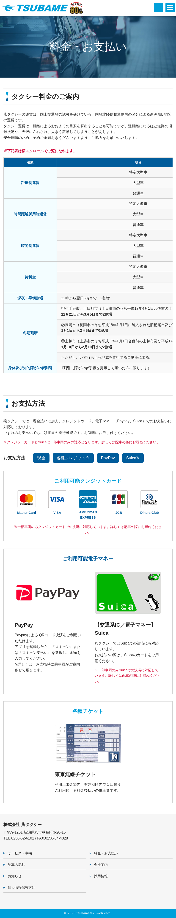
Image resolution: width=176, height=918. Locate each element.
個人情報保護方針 (21, 887)
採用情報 (101, 876)
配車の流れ (16, 865)
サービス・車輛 (20, 853)
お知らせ (15, 876)
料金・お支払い (106, 853)
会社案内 (101, 865)
